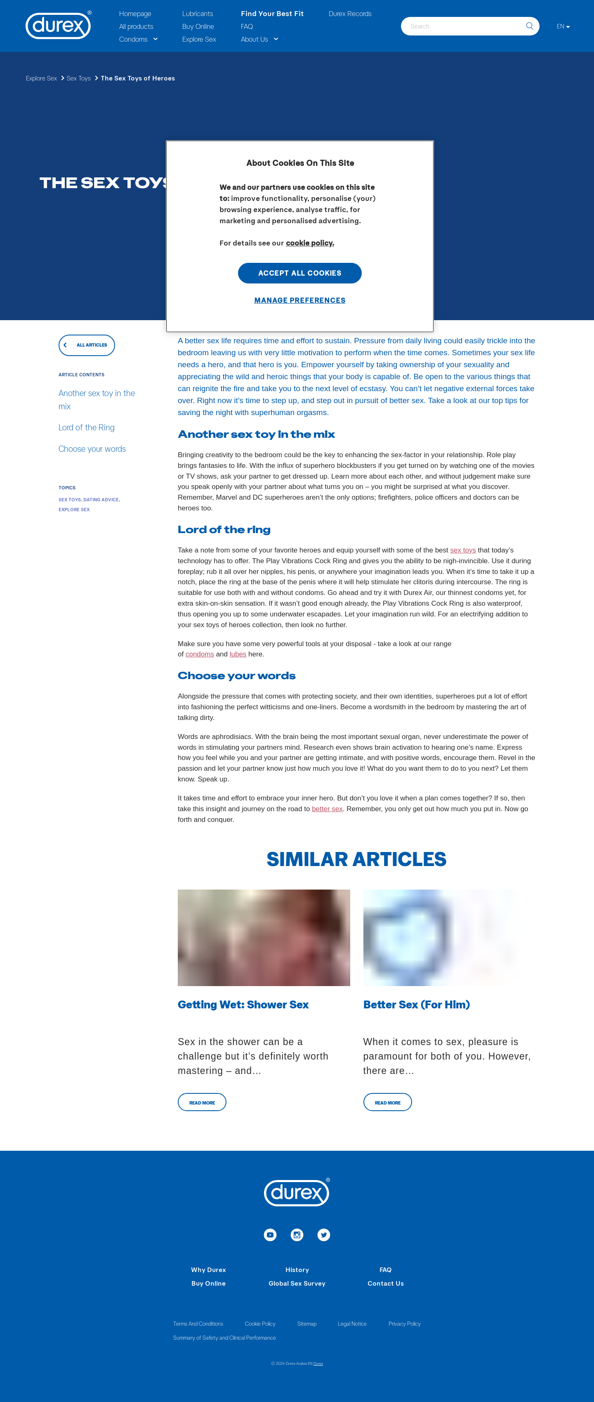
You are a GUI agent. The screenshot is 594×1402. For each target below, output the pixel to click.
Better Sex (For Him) (416, 1004)
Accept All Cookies (300, 273)
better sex (327, 809)
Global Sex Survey (297, 1283)
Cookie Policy (260, 1323)
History (297, 1269)
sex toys (463, 550)
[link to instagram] (297, 1236)
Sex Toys (79, 78)
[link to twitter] (324, 1236)
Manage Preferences (299, 300)
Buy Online (208, 1283)
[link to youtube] (270, 1236)
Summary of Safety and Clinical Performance (224, 1337)
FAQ (386, 1269)
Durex (318, 1363)
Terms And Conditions (198, 1323)
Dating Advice (101, 499)
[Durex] (59, 26)
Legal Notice (352, 1323)
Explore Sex (41, 78)
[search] (529, 26)
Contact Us (386, 1283)
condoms (200, 654)
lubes (238, 654)
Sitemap (306, 1323)
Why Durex (208, 1269)
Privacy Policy (405, 1323)
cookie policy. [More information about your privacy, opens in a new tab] (310, 242)
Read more (202, 1102)
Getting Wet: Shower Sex (243, 1004)
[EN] (563, 26)
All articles (92, 344)
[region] (300, 236)
